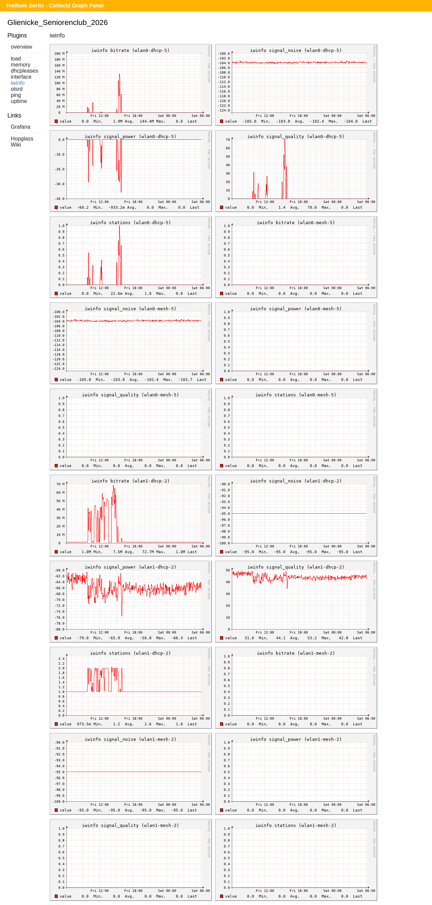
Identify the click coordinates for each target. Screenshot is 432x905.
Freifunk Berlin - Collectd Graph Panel (55, 5)
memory (20, 65)
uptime (19, 101)
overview (21, 47)
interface (21, 77)
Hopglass (22, 138)
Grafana (20, 127)
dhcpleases (24, 71)
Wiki (16, 145)
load (16, 58)
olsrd (17, 89)
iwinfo (18, 83)
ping (16, 95)
